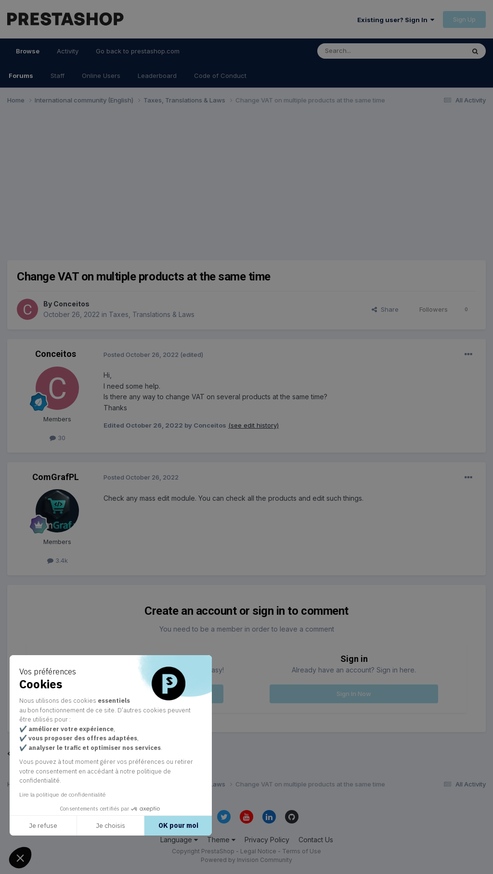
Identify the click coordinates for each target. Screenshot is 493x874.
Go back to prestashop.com (138, 51)
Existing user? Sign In (395, 20)
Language (179, 840)
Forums (21, 75)
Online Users (101, 75)
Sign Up (464, 19)
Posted (141, 354)
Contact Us (315, 840)
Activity (67, 51)
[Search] (366, 51)
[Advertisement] (246, 186)
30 (57, 438)
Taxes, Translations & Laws (152, 314)
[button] (20, 857)
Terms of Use (301, 851)
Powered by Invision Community (246, 859)
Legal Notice (258, 851)
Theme (221, 840)
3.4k (57, 560)
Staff (58, 75)
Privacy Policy (267, 840)
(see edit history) (253, 425)
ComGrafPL (55, 477)
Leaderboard (157, 75)
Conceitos (71, 304)
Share (385, 309)
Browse (27, 55)
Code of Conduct (220, 75)
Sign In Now (354, 693)
